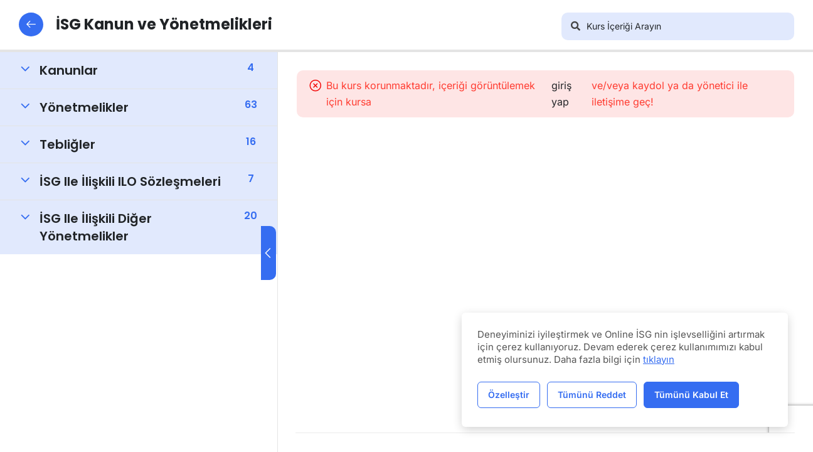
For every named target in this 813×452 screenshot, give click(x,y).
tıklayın (658, 359)
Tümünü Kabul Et (691, 394)
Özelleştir (508, 394)
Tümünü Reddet (592, 394)
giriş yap (564, 93)
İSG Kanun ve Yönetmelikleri (146, 24)
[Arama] (575, 26)
